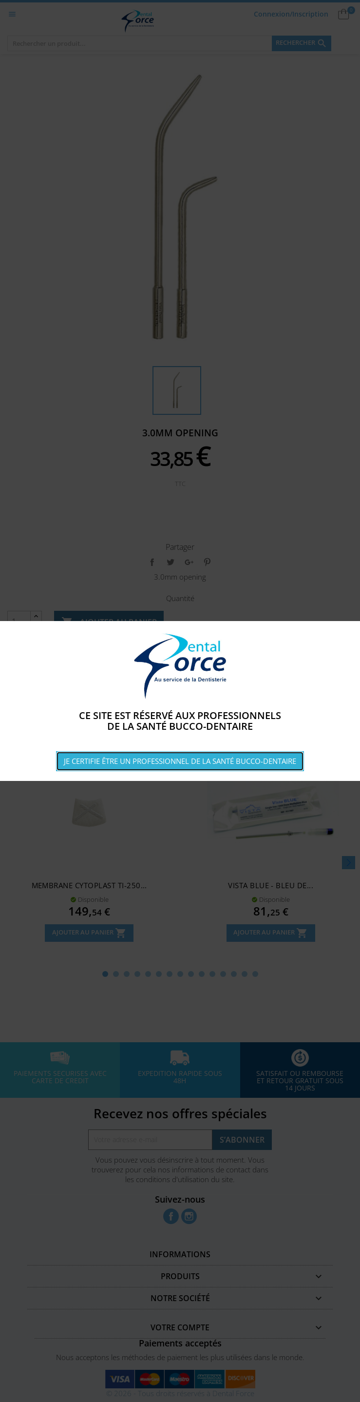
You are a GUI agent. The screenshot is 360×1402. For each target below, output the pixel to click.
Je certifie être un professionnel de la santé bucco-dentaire (180, 761)
